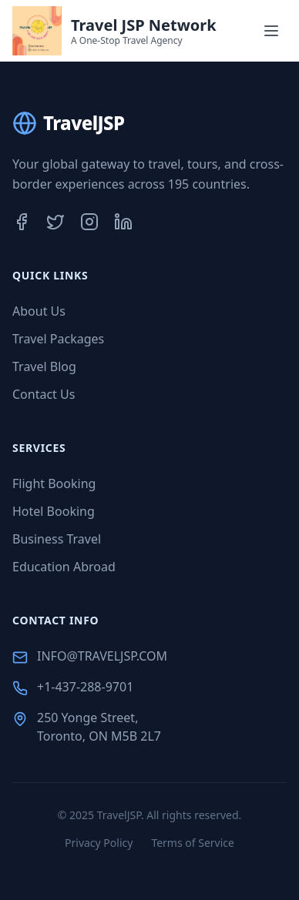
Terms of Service (192, 842)
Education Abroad (64, 566)
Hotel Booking (53, 511)
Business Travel (56, 538)
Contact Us (43, 394)
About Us (39, 311)
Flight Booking (54, 483)
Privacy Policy (99, 842)
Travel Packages (58, 338)
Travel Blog (44, 366)
